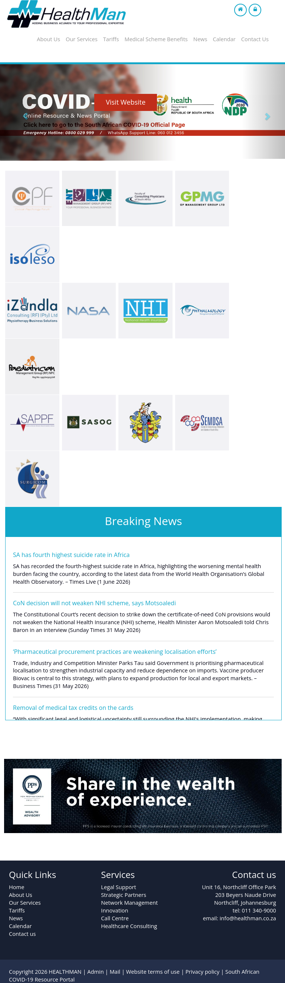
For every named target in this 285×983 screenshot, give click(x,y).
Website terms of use (153, 971)
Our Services (82, 39)
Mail (114, 971)
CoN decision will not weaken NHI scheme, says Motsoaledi (94, 603)
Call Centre (114, 918)
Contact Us (255, 39)
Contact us (22, 933)
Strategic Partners (123, 894)
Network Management (129, 902)
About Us (48, 39)
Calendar (224, 39)
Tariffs (111, 39)
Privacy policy (203, 971)
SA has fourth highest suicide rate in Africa (71, 555)
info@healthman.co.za (248, 918)
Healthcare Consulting (129, 926)
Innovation (114, 910)
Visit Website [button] (125, 102)
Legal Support (118, 887)
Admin (95, 971)
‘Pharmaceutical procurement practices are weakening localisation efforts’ (115, 652)
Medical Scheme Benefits (155, 39)
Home (16, 887)
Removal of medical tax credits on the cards (73, 708)
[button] (21, 111)
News (200, 39)
